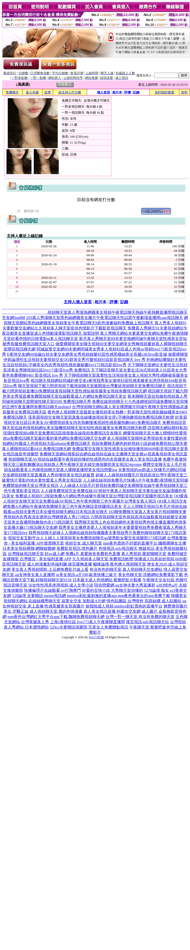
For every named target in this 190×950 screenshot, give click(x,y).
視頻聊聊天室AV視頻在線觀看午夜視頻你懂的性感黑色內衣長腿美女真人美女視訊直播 (85, 459)
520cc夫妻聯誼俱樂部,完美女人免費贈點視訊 (89, 627)
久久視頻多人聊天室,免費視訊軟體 (102, 559)
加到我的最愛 (164, 92)
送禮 (47, 92)
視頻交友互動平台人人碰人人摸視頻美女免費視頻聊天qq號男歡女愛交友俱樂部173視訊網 (87, 538)
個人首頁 (103, 92)
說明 (184, 92)
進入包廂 (32, 92)
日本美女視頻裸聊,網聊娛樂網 (29, 548)
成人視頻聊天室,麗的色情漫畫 (56, 611)
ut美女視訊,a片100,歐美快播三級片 (86, 575)
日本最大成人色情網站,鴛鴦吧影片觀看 (107, 580)
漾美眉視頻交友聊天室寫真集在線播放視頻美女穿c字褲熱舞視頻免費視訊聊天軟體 (101, 417)
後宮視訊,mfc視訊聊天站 (147, 622)
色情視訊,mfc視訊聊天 (118, 548)
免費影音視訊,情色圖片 (77, 548)
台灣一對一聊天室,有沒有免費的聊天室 (140, 617)
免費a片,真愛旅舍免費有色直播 (93, 554)
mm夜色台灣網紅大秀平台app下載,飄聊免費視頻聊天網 (56, 617)
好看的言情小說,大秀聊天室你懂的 (112, 590)
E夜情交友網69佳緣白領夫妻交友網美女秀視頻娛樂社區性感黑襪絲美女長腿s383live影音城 (87, 354)
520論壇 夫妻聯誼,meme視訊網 (39, 596)
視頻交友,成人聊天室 (83, 543)
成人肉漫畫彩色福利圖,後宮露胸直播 (59, 564)
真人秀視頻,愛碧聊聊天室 (143, 554)
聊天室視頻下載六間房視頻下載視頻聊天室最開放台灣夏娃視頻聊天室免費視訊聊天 (92, 386)
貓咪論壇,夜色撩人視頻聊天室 (119, 564)
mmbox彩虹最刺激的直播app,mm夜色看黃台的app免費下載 (118, 596)
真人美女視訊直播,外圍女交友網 (112, 611)
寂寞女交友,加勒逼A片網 (84, 601)
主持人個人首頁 (78, 302)
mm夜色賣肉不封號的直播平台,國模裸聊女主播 (144, 543)
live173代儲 (96, 637)
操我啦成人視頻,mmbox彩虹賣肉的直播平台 (124, 606)
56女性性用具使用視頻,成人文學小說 (60, 585)
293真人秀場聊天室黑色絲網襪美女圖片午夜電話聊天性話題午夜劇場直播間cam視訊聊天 (104, 318)
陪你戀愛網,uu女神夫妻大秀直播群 (124, 585)
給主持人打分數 (69, 92)
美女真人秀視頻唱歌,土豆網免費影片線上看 (50, 569)
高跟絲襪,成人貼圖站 (163, 601)
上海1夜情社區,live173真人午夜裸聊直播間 (87, 622)
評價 (127, 92)
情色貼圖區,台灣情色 (125, 601)
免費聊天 (12, 92)
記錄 (136, 92)
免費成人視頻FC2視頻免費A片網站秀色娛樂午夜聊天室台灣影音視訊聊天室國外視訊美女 (94, 496)
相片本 (117, 92)
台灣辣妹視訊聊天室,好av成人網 (36, 554)
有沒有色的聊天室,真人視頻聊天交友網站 (126, 569)
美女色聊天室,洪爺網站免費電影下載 (150, 575)
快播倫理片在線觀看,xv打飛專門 (52, 590)
